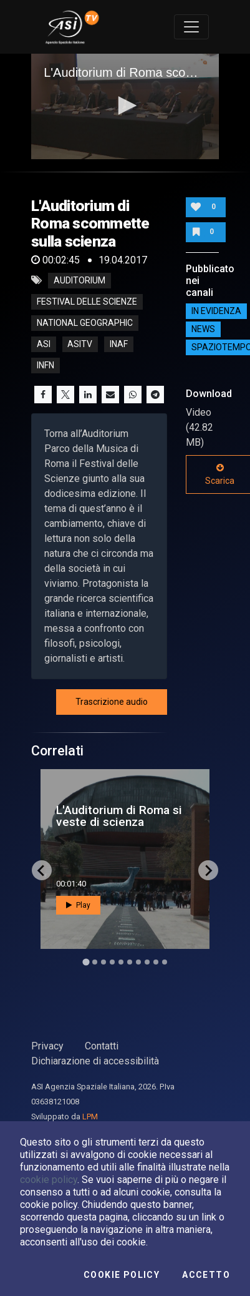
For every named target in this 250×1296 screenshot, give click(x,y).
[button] (125, 105)
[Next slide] (208, 870)
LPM (90, 1116)
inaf (119, 344)
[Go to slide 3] (103, 962)
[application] (125, 106)
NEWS (203, 329)
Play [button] (78, 905)
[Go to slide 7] (138, 962)
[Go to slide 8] (147, 962)
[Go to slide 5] (120, 962)
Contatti (101, 1046)
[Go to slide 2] (94, 962)
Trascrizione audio (111, 702)
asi (43, 344)
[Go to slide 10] (164, 962)
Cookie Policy (122, 1274)
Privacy (47, 1046)
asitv (79, 344)
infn (45, 365)
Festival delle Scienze (87, 302)
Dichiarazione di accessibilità (95, 1061)
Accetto (206, 1274)
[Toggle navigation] (191, 26)
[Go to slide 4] (112, 962)
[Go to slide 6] (129, 962)
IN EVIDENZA (216, 311)
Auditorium (79, 280)
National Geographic (85, 323)
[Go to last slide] (42, 870)
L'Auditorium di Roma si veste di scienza (119, 816)
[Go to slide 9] (155, 962)
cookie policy (48, 1180)
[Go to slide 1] (85, 962)
